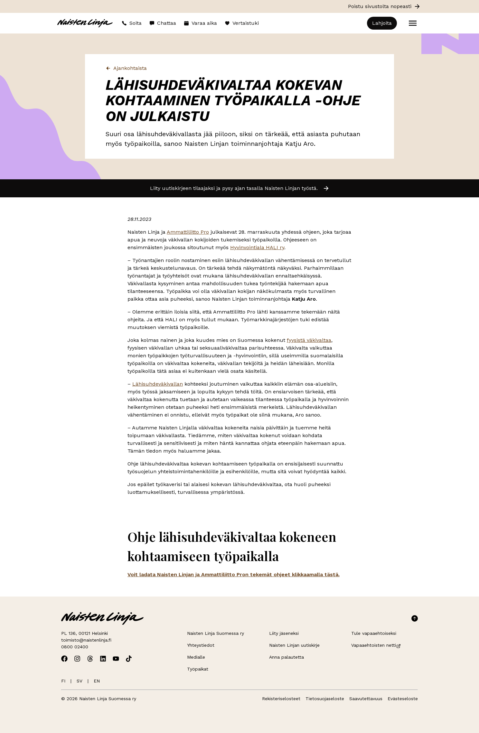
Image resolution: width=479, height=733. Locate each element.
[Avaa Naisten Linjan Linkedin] (103, 658)
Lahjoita (382, 23)
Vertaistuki (242, 23)
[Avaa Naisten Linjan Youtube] (116, 658)
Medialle (196, 657)
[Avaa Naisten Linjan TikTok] (129, 658)
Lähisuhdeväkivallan (157, 384)
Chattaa (162, 23)
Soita (132, 23)
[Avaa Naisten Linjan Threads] (90, 658)
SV (79, 680)
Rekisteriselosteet (281, 698)
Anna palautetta (286, 657)
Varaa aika (200, 23)
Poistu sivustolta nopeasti (384, 6)
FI (63, 680)
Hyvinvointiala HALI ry (257, 247)
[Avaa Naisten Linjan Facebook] (64, 658)
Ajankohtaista (126, 68)
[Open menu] (412, 23)
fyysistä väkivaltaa (309, 340)
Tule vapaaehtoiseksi (373, 633)
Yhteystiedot (200, 645)
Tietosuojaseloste (324, 698)
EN (97, 680)
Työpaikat (197, 669)
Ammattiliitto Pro (188, 232)
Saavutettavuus (365, 698)
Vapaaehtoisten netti (376, 645)
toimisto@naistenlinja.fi (86, 640)
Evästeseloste (403, 698)
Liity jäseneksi (284, 633)
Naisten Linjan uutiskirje (294, 645)
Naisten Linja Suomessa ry (215, 633)
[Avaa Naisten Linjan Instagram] (77, 658)
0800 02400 (74, 646)
